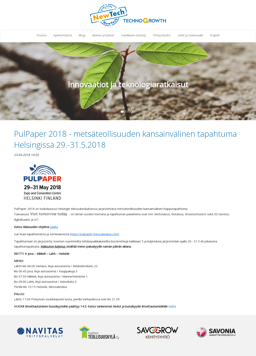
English (215, 35)
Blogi (82, 35)
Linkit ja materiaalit (190, 35)
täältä (172, 306)
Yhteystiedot (162, 35)
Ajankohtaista (62, 35)
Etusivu (42, 35)
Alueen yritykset (103, 35)
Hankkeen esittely (133, 35)
